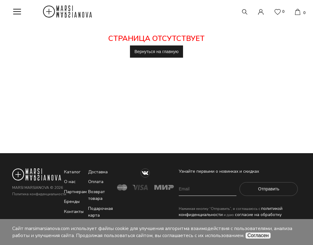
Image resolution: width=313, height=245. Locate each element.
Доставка (98, 172)
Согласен (258, 235)
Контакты (74, 211)
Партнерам (75, 192)
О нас (70, 182)
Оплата (95, 182)
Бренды (72, 201)
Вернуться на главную (157, 51)
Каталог (72, 172)
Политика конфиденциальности (39, 194)
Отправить (268, 188)
